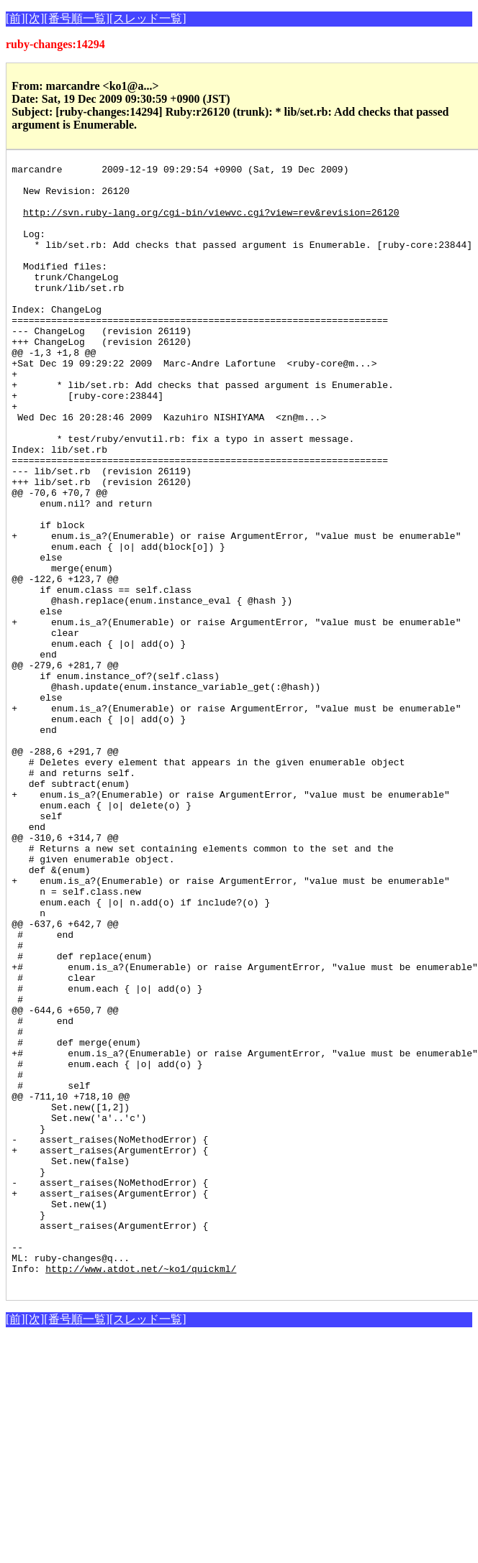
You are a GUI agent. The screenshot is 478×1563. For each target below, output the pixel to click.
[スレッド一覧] (147, 18)
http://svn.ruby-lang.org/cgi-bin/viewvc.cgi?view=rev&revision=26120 (211, 222)
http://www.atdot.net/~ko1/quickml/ (140, 1490)
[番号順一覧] (76, 18)
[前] (15, 18)
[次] (35, 18)
